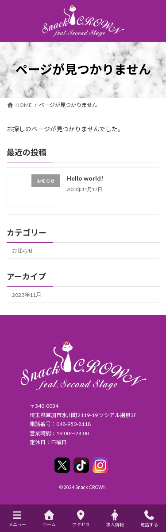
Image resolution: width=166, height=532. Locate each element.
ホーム (49, 518)
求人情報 (115, 518)
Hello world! (84, 178)
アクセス (81, 518)
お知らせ (22, 250)
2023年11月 (26, 295)
